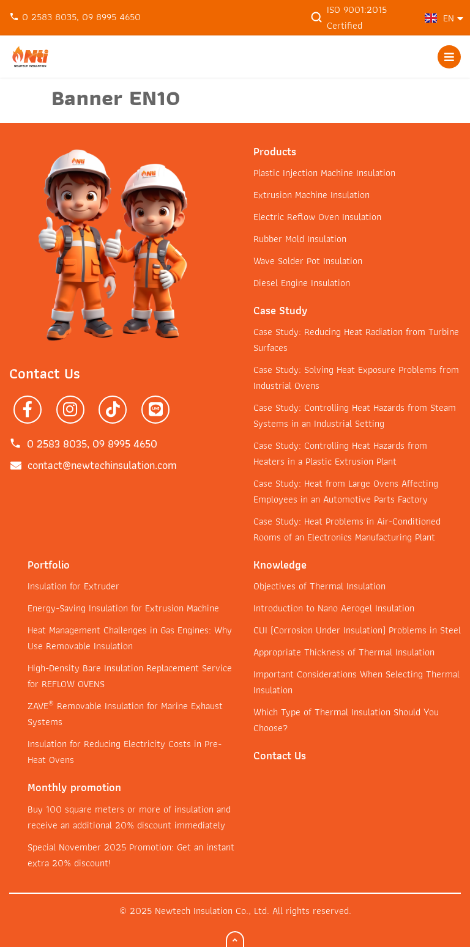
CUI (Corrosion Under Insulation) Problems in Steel (357, 630)
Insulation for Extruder (73, 586)
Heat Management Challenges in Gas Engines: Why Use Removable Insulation (130, 638)
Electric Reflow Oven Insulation (317, 216)
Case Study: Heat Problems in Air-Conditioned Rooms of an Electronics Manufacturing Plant (347, 529)
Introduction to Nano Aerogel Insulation (333, 608)
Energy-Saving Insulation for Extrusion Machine (123, 608)
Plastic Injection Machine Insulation (324, 172)
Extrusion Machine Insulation (311, 194)
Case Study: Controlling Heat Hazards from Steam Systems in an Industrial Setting (354, 415)
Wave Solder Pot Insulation (307, 260)
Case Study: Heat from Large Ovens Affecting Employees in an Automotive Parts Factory (345, 491)
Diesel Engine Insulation (301, 282)
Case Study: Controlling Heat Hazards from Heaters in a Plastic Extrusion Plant (340, 453)
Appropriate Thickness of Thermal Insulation (344, 652)
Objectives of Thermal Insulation (319, 586)
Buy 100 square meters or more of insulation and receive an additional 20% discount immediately (129, 817)
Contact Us (279, 755)
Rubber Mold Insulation (299, 238)
